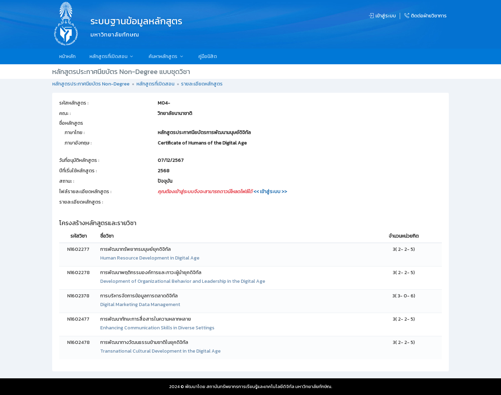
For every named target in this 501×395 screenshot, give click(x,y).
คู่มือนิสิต (207, 56)
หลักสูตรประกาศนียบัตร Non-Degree (90, 84)
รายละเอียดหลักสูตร (202, 84)
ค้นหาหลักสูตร (167, 56)
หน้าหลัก (67, 56)
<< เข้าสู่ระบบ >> (270, 191)
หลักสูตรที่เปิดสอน (112, 56)
